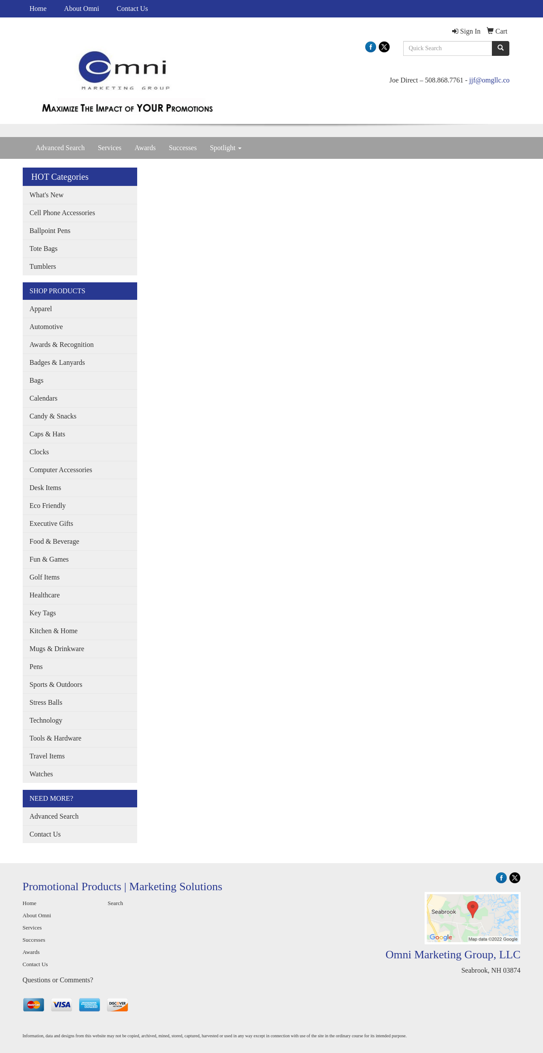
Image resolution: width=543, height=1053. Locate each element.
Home (38, 8)
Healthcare (45, 595)
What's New (47, 195)
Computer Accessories (61, 469)
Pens (36, 666)
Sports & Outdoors (56, 684)
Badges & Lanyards (57, 362)
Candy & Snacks (53, 416)
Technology (46, 720)
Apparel (41, 308)
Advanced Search (60, 147)
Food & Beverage (55, 541)
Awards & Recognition (62, 344)
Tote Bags (44, 248)
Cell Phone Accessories (62, 212)
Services (109, 147)
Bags (37, 380)
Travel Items (47, 756)
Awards (145, 147)
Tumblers (43, 266)
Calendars (44, 398)
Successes (183, 147)
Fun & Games (49, 559)
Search (115, 903)
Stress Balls (46, 702)
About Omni (81, 8)
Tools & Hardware (56, 738)
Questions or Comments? (58, 980)
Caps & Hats (48, 434)
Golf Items (45, 577)
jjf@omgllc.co (489, 80)
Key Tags (43, 613)
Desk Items (45, 487)
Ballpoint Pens (50, 230)
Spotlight (226, 147)
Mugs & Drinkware (57, 648)
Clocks (39, 452)
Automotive (46, 326)
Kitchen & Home (54, 631)
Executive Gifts (51, 523)
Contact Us (132, 8)
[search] (500, 48)
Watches (41, 774)
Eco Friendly (48, 505)
